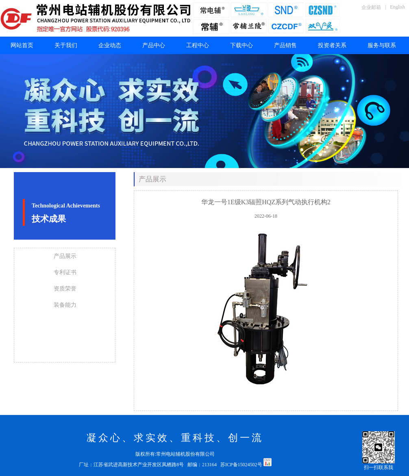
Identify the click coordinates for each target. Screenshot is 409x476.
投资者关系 (332, 45)
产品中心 (153, 45)
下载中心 (241, 45)
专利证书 (65, 272)
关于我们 (65, 45)
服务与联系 (382, 45)
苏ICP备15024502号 (241, 464)
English (397, 7)
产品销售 (285, 45)
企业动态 (109, 45)
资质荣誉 (65, 289)
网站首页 (22, 45)
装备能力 (65, 305)
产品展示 (65, 256)
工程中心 (197, 45)
